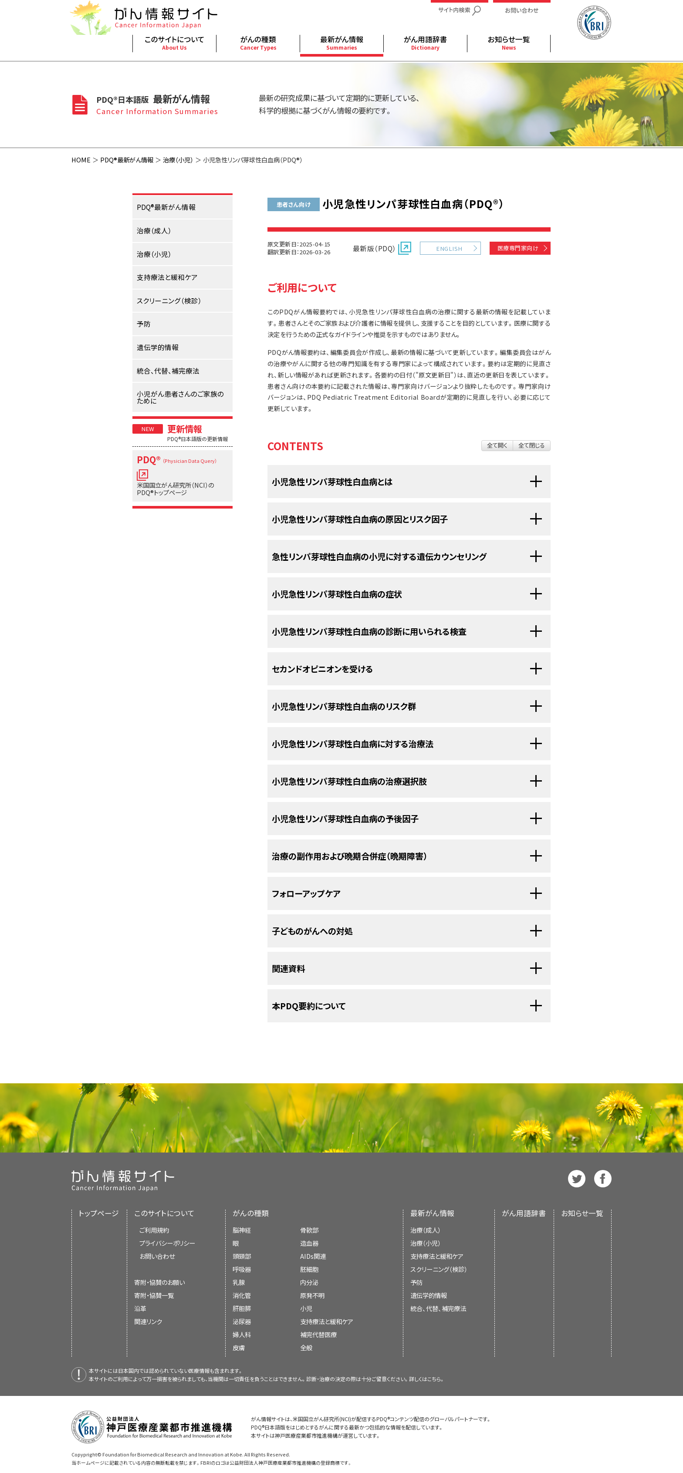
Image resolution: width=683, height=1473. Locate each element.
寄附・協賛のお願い (159, 1282)
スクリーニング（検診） (438, 1269)
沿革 (140, 1308)
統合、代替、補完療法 (438, 1308)
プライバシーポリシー (167, 1242)
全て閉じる (531, 445)
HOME (81, 159)
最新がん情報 (432, 1213)
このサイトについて (164, 1213)
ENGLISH (449, 248)
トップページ (99, 1213)
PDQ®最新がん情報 (126, 159)
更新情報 (184, 428)
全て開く (497, 445)
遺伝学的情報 (428, 1295)
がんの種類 (251, 1213)
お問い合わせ (157, 1256)
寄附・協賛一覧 (154, 1295)
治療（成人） (425, 1229)
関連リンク (148, 1321)
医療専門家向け (517, 248)
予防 (416, 1282)
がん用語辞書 (524, 1213)
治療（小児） (178, 159)
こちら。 (436, 1378)
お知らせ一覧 (582, 1213)
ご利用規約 (154, 1229)
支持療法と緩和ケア (436, 1256)
